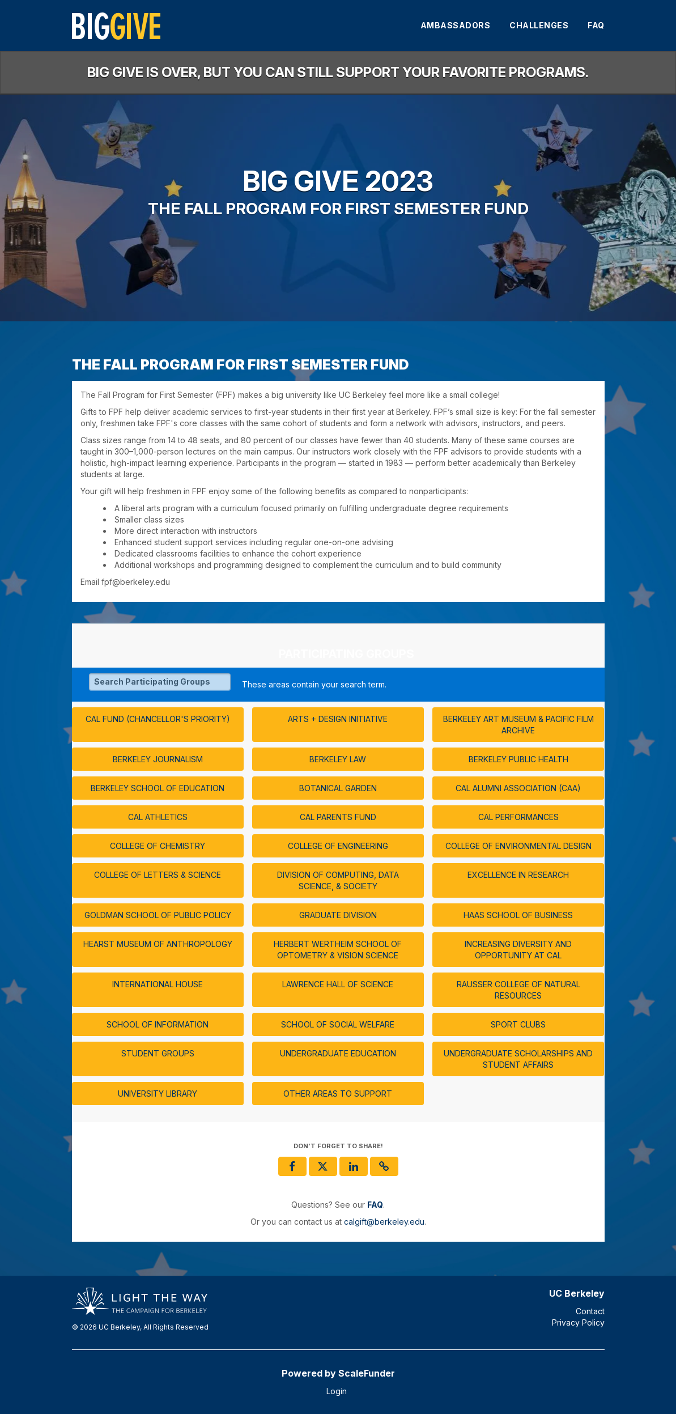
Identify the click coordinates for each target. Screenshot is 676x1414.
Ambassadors (455, 25)
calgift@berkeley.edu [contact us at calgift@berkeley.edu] (384, 1221)
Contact (590, 1311)
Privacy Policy (578, 1322)
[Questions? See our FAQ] (375, 1204)
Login (336, 1391)
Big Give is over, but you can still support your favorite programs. (338, 72)
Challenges (538, 25)
